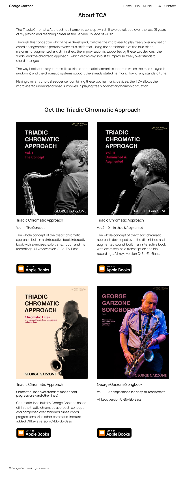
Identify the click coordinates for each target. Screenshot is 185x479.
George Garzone (21, 6)
